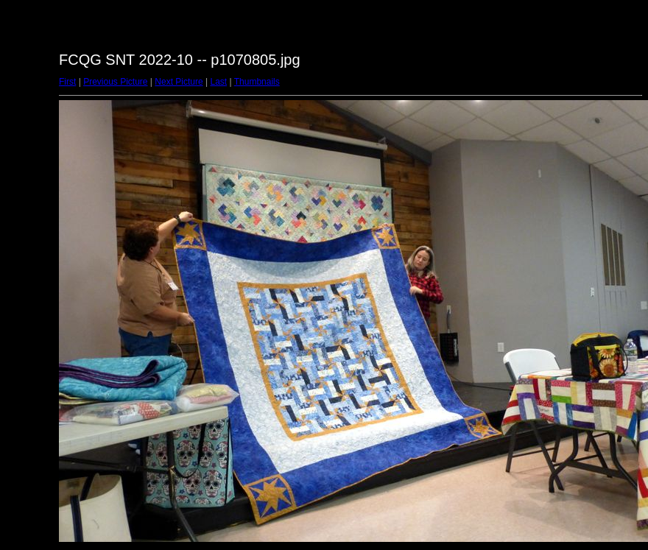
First (67, 82)
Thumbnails (257, 82)
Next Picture (178, 82)
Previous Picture (115, 82)
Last (218, 82)
